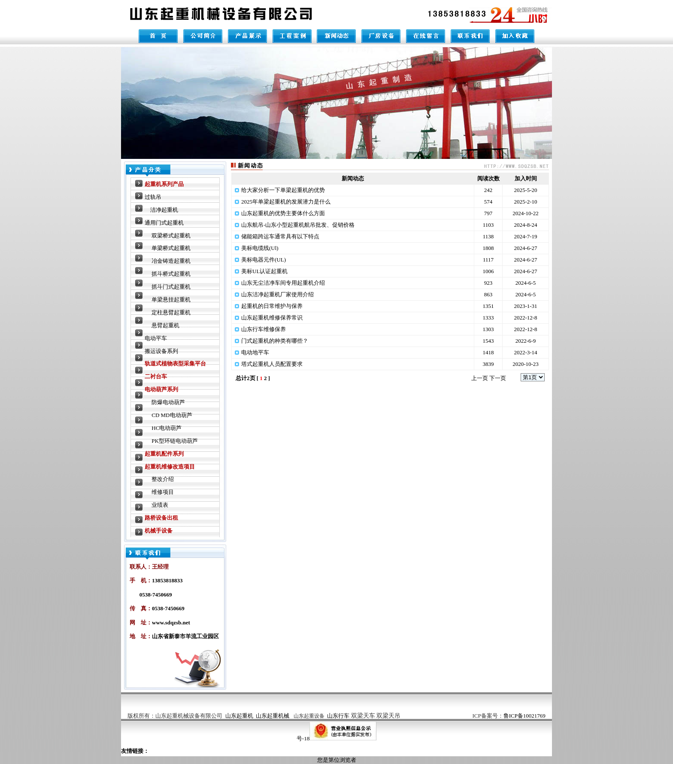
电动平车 (156, 338)
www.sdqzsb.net (171, 622)
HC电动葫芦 (167, 428)
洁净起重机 (164, 210)
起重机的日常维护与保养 (272, 306)
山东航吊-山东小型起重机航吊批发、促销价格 (298, 225)
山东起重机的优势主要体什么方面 (283, 213)
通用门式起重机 (164, 222)
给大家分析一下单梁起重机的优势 (283, 190)
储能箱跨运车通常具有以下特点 (280, 236)
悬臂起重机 (165, 325)
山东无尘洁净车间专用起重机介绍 (283, 283)
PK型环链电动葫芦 (175, 441)
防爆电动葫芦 (168, 402)
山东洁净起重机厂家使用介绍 (277, 294)
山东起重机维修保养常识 (272, 317)
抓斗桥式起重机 (171, 274)
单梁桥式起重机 (171, 248)
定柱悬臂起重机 (171, 312)
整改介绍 (163, 479)
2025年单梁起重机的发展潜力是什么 (285, 201)
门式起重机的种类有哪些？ (274, 341)
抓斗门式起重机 (171, 286)
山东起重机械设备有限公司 (188, 715)
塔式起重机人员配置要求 (272, 364)
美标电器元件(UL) (263, 259)
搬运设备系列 (161, 351)
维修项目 (163, 492)
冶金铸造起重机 (171, 261)
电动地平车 (255, 352)
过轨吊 (153, 197)
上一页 (479, 378)
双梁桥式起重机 (171, 235)
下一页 (497, 378)
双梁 (376, 715)
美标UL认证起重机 (264, 271)
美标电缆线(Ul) (260, 248)
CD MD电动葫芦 (172, 415)
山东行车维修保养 (263, 329)
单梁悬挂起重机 (171, 299)
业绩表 (160, 505)
